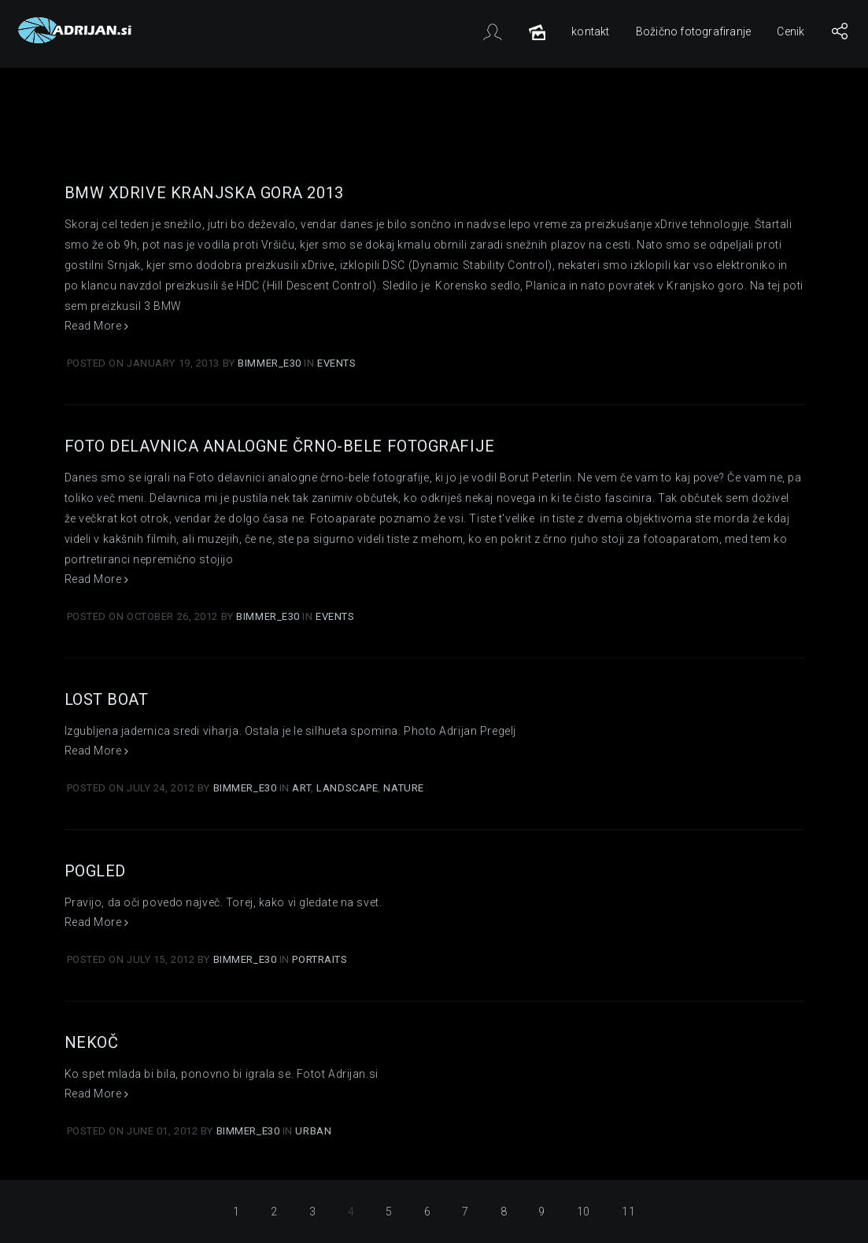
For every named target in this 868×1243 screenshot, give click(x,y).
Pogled (95, 870)
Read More (97, 325)
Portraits (319, 959)
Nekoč (92, 1042)
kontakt (590, 31)
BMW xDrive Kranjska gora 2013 (204, 192)
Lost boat (107, 699)
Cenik (790, 31)
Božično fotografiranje (693, 31)
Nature (403, 788)
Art (301, 788)
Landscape (347, 788)
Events (336, 363)
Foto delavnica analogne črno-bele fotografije (280, 446)
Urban (313, 1131)
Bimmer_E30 (271, 363)
